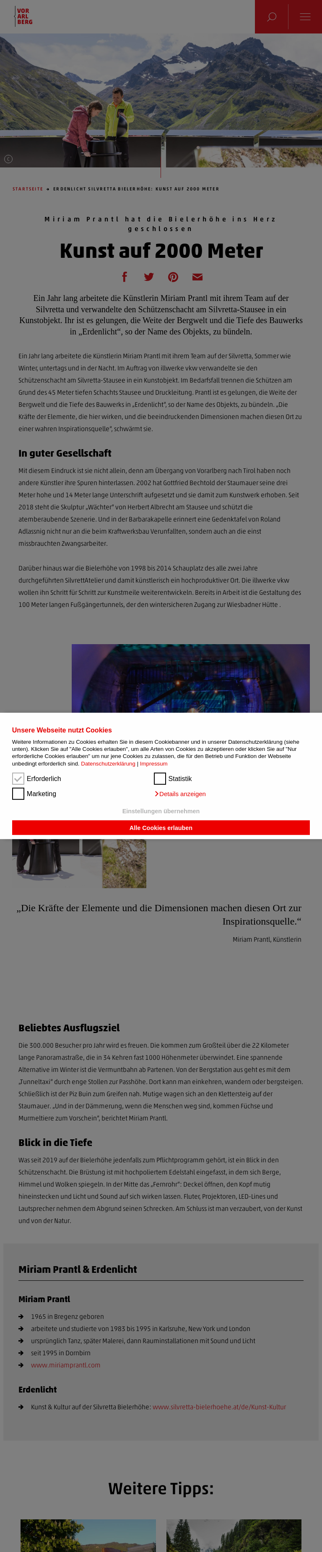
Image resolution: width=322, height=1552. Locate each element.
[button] (180, 794)
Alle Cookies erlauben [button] (161, 827)
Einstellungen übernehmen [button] (161, 811)
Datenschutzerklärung (108, 764)
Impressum (154, 764)
